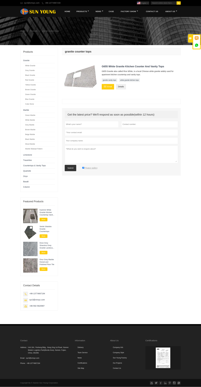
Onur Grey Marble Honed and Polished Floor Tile (47, 262)
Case (111, 11)
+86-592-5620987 (37, 306)
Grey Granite (30, 70)
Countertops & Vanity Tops (34, 165)
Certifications (82, 363)
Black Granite (30, 75)
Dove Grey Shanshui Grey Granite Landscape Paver (47, 245)
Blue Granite (29, 99)
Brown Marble (30, 130)
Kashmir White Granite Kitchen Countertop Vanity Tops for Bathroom (47, 212)
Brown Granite (30, 90)
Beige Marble (30, 134)
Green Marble (30, 115)
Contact (23, 340)
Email (108, 86)
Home (67, 11)
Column (26, 187)
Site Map (81, 368)
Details (121, 86)
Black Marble (30, 139)
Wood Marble (30, 144)
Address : (23, 347)
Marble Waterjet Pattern (34, 149)
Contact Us (152, 11)
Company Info (118, 347)
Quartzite (27, 171)
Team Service (83, 353)
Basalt (26, 181)
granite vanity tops (109, 80)
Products (83, 11)
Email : (22, 358)
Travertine (27, 160)
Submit (70, 168)
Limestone (27, 155)
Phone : (23, 363)
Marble (26, 110)
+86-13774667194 (52, 3)
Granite (26, 60)
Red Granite (29, 80)
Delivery (80, 347)
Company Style (118, 353)
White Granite (30, 66)
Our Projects (117, 363)
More (43, 219)
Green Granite (30, 94)
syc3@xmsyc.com (31, 3)
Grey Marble (29, 125)
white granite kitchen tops (129, 80)
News (99, 11)
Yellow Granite (30, 85)
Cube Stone (29, 104)
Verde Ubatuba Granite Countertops (46, 229)
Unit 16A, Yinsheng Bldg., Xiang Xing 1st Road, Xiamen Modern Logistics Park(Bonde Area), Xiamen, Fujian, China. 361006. (48, 350)
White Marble (30, 120)
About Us (171, 11)
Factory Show (129, 11)
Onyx (25, 176)
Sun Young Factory (120, 358)
